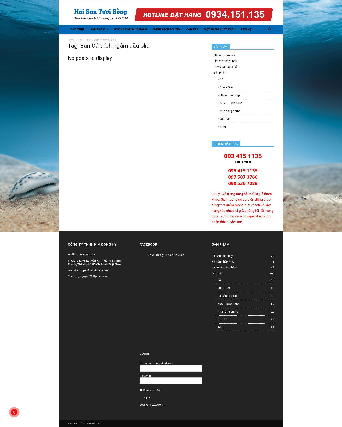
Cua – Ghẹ (226, 87)
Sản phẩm (99, 29)
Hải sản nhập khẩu (225, 61)
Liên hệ (246, 29)
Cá (221, 79)
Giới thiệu (78, 29)
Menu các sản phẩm (226, 66)
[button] (269, 29)
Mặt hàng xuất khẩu (220, 29)
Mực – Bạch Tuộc (231, 103)
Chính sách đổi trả (166, 29)
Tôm (223, 127)
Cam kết (192, 29)
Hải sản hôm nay (224, 55)
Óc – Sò (225, 119)
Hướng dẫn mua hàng (130, 29)
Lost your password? (152, 404)
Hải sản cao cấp (230, 95)
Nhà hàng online (230, 111)
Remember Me (150, 390)
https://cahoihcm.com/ (94, 270)
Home (71, 39)
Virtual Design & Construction (165, 255)
